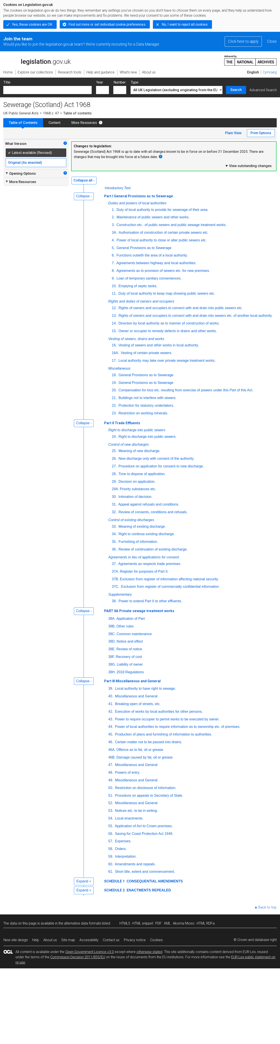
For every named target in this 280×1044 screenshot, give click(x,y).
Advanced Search (263, 90)
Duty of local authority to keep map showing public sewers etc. (166, 293)
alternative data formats (82, 923)
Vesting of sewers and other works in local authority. (158, 345)
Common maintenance (134, 634)
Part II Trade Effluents (122, 423)
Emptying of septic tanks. (137, 286)
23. (114, 413)
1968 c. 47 (51, 113)
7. (113, 263)
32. (114, 512)
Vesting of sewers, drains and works (136, 339)
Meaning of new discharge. (138, 451)
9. (113, 278)
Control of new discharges (128, 444)
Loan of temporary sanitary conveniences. (149, 278)
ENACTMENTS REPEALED (148, 890)
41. (110, 704)
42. (110, 711)
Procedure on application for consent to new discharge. (160, 466)
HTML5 (124, 923)
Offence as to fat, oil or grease (139, 750)
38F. (111, 657)
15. (114, 331)
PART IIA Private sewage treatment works (139, 611)
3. (113, 225)
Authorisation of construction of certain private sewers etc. (163, 232)
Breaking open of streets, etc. (137, 704)
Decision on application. (136, 481)
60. (110, 864)
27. (114, 466)
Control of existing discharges (131, 520)
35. (114, 541)
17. (114, 360)
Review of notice (129, 649)
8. (113, 271)
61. (110, 871)
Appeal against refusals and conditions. (148, 504)
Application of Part (130, 618)
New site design (16, 940)
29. (114, 481)
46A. (112, 750)
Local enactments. (128, 818)
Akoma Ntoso (183, 923)
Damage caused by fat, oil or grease (144, 757)
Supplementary (120, 594)
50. (110, 788)
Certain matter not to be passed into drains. (148, 742)
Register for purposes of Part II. (144, 571)
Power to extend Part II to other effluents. (149, 601)
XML (167, 923)
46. (110, 742)
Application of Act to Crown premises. (143, 826)
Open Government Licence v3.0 (89, 952)
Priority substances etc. (138, 489)
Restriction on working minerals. (142, 413)
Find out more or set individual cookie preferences (106, 24)
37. (114, 564)
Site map (68, 940)
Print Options (260, 133)
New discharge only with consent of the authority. (155, 458)
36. (114, 549)
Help (35, 940)
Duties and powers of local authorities (137, 203)
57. (110, 841)
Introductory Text (118, 188)
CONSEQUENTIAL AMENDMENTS (154, 881)
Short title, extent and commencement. (144, 871)
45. (110, 734)
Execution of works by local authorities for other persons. (158, 711)
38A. (112, 618)
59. (110, 856)
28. (114, 474)
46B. (112, 757)
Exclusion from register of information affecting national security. (169, 579)
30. (114, 497)
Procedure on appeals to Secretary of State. (148, 795)
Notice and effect (130, 641)
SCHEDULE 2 (114, 890)
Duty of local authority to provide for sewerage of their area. (162, 210)
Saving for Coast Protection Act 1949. (143, 834)
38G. (112, 664)
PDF (158, 923)
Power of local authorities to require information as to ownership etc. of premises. (177, 727)
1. (113, 210)
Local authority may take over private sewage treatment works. (166, 360)
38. (114, 601)
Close (272, 41)
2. (113, 217)
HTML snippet (142, 923)
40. (110, 696)
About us (50, 940)
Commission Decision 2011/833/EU (77, 957)
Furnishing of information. (137, 541)
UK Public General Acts (20, 113)
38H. (112, 672)
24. (114, 436)
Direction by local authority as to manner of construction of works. (168, 323)
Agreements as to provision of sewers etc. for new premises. (163, 271)
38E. (112, 649)
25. (114, 451)
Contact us (111, 940)
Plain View (233, 133)
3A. (114, 232)
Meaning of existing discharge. (141, 526)
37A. (115, 571)
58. (110, 849)
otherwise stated (149, 952)
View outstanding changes (248, 166)
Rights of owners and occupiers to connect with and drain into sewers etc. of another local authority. (195, 315)
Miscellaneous (119, 368)
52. (110, 803)
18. (114, 375)
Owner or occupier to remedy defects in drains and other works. (167, 331)
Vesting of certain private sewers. (146, 353)
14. (114, 323)
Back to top (267, 907)
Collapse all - (84, 180)
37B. (115, 579)
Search (236, 90)
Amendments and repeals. (135, 864)
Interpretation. (125, 856)
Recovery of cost (129, 657)
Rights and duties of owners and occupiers (141, 301)
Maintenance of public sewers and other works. (152, 217)
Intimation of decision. (134, 497)
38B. (112, 626)
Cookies (156, 940)
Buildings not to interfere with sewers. (146, 398)
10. (114, 286)
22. (114, 405)
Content (54, 123)
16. (114, 345)
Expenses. (122, 841)
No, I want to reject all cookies (185, 24)
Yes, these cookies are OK (32, 24)
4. (113, 240)
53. (110, 810)
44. (110, 727)
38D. (112, 641)
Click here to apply (243, 41)
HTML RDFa (206, 923)
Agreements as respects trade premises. (149, 564)
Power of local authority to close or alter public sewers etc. (161, 240)
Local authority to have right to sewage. (145, 688)
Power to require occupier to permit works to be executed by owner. (166, 719)
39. (110, 688)
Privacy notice (135, 940)
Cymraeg (270, 72)
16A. (115, 353)
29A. (115, 489)
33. (114, 526)
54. (110, 818)
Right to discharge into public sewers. (146, 436)
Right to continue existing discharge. (146, 534)
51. (110, 795)
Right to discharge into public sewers (136, 430)
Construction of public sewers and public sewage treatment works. (171, 225)
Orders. (120, 849)
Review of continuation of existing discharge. (152, 549)
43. (110, 719)
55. (110, 826)
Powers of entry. (127, 772)
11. (114, 293)
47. (110, 765)
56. (110, 834)
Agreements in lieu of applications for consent (143, 557)
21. (114, 398)
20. (114, 390)
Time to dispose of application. (141, 474)
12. (114, 308)
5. (113, 248)
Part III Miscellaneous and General (132, 681)
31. (114, 504)
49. (110, 780)
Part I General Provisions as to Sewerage (138, 196)
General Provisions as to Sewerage (143, 248)
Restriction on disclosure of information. (145, 788)
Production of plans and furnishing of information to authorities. (163, 734)
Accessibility (88, 940)
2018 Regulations (130, 672)
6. (113, 255)
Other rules (125, 626)
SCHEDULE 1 (114, 881)
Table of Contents (23, 123)
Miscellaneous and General (135, 696)
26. (114, 458)
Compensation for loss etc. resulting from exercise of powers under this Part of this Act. (185, 390)
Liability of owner (130, 664)
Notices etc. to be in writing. (136, 810)
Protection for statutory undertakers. (145, 405)
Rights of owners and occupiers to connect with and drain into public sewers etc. (180, 308)
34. (114, 534)
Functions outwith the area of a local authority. (152, 255)
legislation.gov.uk (37, 60)
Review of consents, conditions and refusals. (152, 512)
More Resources (84, 123)
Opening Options (20, 173)
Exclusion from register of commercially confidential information (169, 586)
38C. (112, 634)
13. (114, 315)
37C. (115, 586)
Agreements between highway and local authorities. (156, 263)
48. (110, 772)
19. (114, 383)
